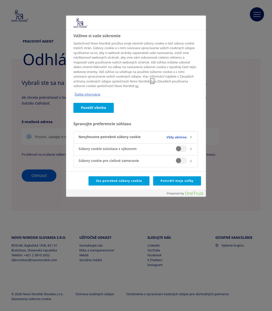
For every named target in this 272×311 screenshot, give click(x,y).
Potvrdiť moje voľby (177, 181)
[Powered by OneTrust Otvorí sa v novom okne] (185, 194)
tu (152, 81)
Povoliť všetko (93, 107)
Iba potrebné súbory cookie (119, 181)
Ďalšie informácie (87, 94)
